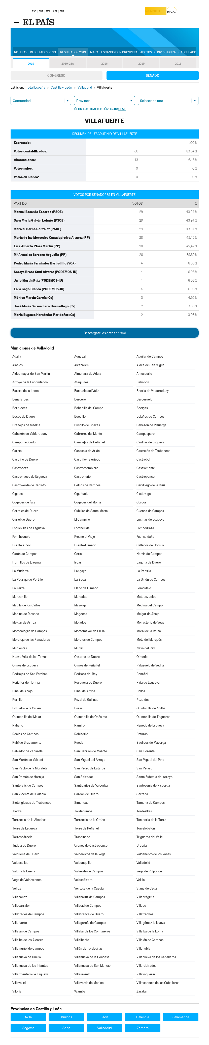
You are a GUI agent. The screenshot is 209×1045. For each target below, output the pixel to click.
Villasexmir (82, 974)
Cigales (17, 494)
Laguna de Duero (148, 562)
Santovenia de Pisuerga (153, 785)
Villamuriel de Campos (28, 948)
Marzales (80, 597)
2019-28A (67, 64)
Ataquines (81, 382)
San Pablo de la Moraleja (29, 768)
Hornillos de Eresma (26, 562)
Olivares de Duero (87, 657)
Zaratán (142, 991)
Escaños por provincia (119, 52)
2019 (31, 64)
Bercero (80, 399)
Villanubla (143, 948)
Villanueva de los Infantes (30, 966)
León (104, 1017)
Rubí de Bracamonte (26, 742)
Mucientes (19, 648)
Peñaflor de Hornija (26, 682)
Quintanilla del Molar (26, 717)
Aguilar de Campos (149, 356)
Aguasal (80, 356)
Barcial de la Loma (25, 391)
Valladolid (143, 863)
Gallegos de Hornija (150, 545)
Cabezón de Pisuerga (151, 425)
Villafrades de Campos (28, 914)
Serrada (142, 794)
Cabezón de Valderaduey (29, 434)
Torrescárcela (22, 837)
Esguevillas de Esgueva (28, 528)
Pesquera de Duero (88, 682)
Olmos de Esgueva (25, 665)
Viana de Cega (146, 888)
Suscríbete (154, 11)
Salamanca (180, 1017)
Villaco (141, 905)
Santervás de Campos (27, 785)
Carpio (17, 451)
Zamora (143, 1028)
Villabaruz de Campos (89, 897)
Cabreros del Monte (88, 434)
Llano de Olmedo (86, 588)
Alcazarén (81, 365)
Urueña (141, 845)
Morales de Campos (88, 639)
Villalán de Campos (25, 931)
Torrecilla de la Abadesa (29, 820)
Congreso (56, 75)
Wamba (79, 991)
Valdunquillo (82, 863)
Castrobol (143, 459)
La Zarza (18, 588)
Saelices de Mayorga (151, 742)
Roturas (142, 734)
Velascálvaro (83, 880)
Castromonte (145, 468)
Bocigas (142, 408)
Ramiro (79, 725)
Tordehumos (83, 811)
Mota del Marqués (149, 639)
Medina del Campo (149, 605)
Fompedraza (145, 528)
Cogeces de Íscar (24, 502)
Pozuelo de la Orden (26, 708)
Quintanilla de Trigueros (153, 717)
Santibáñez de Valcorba (91, 785)
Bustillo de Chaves (87, 425)
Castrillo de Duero (25, 459)
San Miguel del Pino (150, 760)
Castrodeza (20, 468)
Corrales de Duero (25, 511)
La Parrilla (143, 571)
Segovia (28, 1028)
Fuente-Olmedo (85, 545)
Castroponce (145, 476)
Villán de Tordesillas (88, 948)
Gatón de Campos (24, 554)
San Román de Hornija (28, 777)
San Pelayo (144, 768)
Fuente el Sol (21, 545)
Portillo (17, 700)
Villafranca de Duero (88, 914)
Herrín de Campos (149, 554)
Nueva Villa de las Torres (29, 657)
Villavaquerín (145, 974)
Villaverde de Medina (89, 983)
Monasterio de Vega (150, 622)
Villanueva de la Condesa (92, 957)
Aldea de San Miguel (150, 365)
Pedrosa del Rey (85, 674)
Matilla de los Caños (26, 605)
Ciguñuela (81, 494)
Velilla (140, 880)
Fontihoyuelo (21, 537)
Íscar (77, 562)
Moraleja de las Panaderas (31, 639)
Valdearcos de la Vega (90, 854)
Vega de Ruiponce (149, 871)
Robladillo (81, 734)
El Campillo (82, 519)
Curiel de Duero (23, 519)
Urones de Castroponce (91, 845)
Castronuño (82, 476)
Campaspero (145, 434)
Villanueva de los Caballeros (156, 957)
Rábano (17, 725)
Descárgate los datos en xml (105, 333)
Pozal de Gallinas (86, 700)
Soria (66, 1028)
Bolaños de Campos (150, 416)
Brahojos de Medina (26, 425)
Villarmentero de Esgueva (30, 974)
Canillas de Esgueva (150, 442)
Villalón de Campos (149, 940)
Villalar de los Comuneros (92, 931)
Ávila (28, 1017)
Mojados (80, 622)
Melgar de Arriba (24, 622)
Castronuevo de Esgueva (29, 476)
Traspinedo (82, 837)
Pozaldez (142, 700)
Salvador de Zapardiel (27, 751)
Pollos (140, 691)
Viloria (16, 991)
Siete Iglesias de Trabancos (31, 803)
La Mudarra (20, 571)
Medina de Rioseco (25, 614)
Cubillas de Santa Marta (91, 511)
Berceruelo (144, 399)
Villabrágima (145, 897)
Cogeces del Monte (87, 502)
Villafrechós (144, 914)
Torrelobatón (145, 828)
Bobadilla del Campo (88, 408)
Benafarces (20, 399)
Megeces (80, 614)
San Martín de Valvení (27, 760)
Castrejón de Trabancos (153, 451)
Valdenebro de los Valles (153, 854)
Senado (152, 75)
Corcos (141, 502)
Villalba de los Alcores (27, 940)
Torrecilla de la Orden (89, 820)
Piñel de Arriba (84, 691)
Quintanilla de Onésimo (90, 717)
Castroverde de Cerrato (29, 485)
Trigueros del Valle (149, 837)
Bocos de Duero (23, 416)
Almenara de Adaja (87, 374)
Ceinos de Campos (87, 485)
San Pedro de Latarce (89, 768)
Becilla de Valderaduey (152, 391)
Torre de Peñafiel (86, 828)
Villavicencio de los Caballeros (157, 983)
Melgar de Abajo (147, 614)
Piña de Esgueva (148, 682)
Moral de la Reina (148, 631)
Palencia (142, 1017)
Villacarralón (21, 905)
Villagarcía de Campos (90, 923)
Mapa (94, 52)
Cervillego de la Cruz (150, 485)
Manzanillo (19, 597)
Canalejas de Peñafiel (89, 442)
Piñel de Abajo (22, 691)
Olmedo (142, 657)
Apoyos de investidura (158, 52)
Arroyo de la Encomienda (30, 382)
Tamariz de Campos (150, 803)
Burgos (66, 1017)
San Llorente (145, 751)
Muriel (78, 648)
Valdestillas (20, 863)
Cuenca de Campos (150, 511)
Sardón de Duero (86, 794)
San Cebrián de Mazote (90, 751)
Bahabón (142, 382)
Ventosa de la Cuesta (89, 888)
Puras (78, 708)
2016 (104, 64)
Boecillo (80, 416)
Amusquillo (144, 374)
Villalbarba (81, 940)
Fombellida (82, 528)
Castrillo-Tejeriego (87, 459)
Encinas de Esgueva (150, 519)
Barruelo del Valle (86, 391)
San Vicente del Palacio (29, 794)
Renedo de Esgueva (150, 725)
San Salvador (83, 777)
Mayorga (80, 605)
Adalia (16, 356)
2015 (141, 64)
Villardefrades (146, 966)
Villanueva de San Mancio (92, 966)
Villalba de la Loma (149, 931)
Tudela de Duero (24, 845)
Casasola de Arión (87, 451)
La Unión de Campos (150, 579)
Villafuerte (19, 923)
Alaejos (17, 365)
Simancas (81, 803)
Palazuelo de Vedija (150, 665)
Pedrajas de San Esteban (30, 674)
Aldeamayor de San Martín (31, 374)
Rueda (78, 742)
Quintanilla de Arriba (150, 708)
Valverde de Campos (88, 871)
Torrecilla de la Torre (151, 820)
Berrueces (19, 408)
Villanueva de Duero (26, 957)
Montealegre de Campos (29, 631)
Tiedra (17, 811)
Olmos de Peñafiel (87, 665)
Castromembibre (86, 468)
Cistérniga (143, 494)
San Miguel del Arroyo (89, 760)
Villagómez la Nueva (150, 923)
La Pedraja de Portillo (27, 579)
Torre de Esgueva (24, 828)
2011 (178, 64)
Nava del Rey (145, 648)
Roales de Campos (25, 734)
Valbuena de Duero (25, 854)
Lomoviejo (143, 588)
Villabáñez (19, 897)
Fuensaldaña (145, 537)
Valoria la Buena (23, 871)
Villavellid (19, 983)
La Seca (80, 579)
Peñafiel (142, 674)
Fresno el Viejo (84, 537)
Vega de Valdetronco (27, 880)
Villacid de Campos (87, 905)
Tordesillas (144, 811)
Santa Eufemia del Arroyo (154, 777)
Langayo (80, 571)
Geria (78, 554)
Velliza (16, 888)
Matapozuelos (146, 597)
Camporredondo (24, 442)
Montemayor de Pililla (89, 631)
